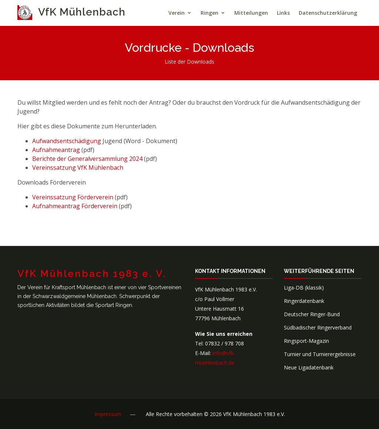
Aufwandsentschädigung (66, 141)
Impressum (107, 414)
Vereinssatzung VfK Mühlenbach (77, 167)
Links (283, 12)
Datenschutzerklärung (328, 12)
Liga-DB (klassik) (304, 287)
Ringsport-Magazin (306, 340)
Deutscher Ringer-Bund (312, 314)
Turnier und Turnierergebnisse (320, 354)
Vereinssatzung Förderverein (72, 197)
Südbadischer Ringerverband (318, 327)
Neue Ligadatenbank (308, 367)
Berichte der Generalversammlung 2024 (87, 159)
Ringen (209, 12)
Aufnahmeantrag (56, 150)
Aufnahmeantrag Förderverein (74, 206)
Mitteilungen (251, 12)
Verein (176, 12)
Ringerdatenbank (304, 300)
